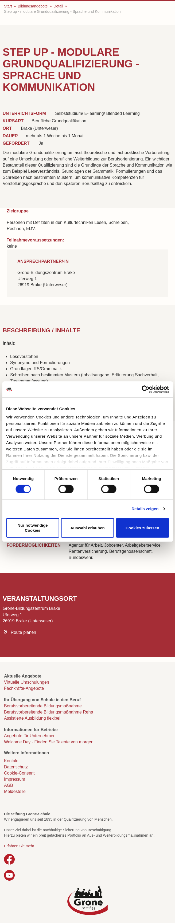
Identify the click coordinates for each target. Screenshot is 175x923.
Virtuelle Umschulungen (26, 682)
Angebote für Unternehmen (30, 735)
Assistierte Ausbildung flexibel (32, 718)
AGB (8, 785)
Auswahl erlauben (87, 527)
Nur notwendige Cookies (32, 528)
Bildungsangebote (33, 6)
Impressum (14, 779)
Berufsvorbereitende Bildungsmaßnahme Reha (48, 712)
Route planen (23, 632)
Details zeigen (144, 508)
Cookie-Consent (19, 773)
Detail (58, 6)
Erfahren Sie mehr (19, 846)
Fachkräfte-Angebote (24, 688)
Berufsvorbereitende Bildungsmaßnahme (43, 706)
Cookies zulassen (142, 527)
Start (8, 6)
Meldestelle (15, 791)
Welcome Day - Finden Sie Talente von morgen (49, 742)
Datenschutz (16, 767)
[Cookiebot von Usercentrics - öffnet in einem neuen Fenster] (145, 389)
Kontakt (11, 761)
